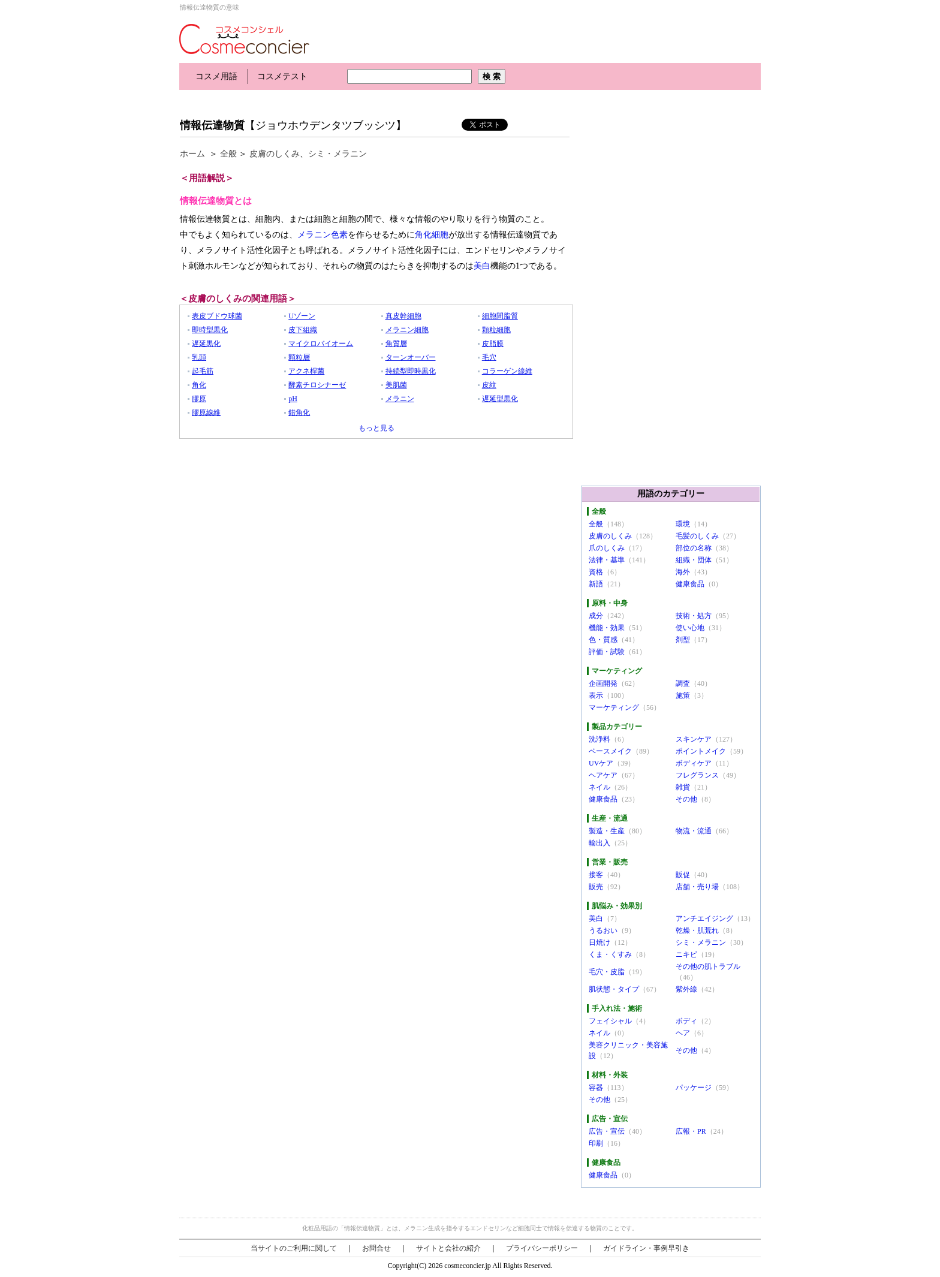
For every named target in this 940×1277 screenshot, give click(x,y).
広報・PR (691, 1131)
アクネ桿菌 (306, 371)
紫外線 (686, 989)
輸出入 (599, 843)
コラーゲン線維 (507, 371)
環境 (683, 524)
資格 (596, 572)
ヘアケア (603, 775)
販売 (596, 887)
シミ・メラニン (337, 153)
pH (292, 398)
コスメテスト (282, 76)
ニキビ (686, 954)
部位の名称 (694, 548)
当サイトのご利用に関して (294, 1248)
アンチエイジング (704, 918)
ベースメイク (610, 751)
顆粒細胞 (496, 330)
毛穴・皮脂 (607, 972)
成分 (596, 616)
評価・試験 (607, 651)
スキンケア (694, 739)
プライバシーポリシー (542, 1248)
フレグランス (697, 775)
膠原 (199, 398)
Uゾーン (301, 316)
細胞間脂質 (500, 316)
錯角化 (299, 412)
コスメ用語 (216, 76)
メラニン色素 (322, 234)
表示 (596, 695)
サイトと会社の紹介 (448, 1248)
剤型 (683, 640)
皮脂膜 (493, 343)
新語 (596, 584)
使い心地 (690, 628)
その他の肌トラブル (708, 966)
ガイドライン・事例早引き (646, 1248)
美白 (482, 265)
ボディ (686, 1021)
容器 (596, 1087)
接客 (596, 875)
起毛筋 (202, 371)
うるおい (603, 930)
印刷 (596, 1143)
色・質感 (603, 640)
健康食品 (690, 584)
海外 (683, 572)
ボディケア (694, 763)
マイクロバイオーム (320, 343)
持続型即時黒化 (410, 371)
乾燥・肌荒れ (697, 930)
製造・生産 (607, 831)
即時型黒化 (210, 330)
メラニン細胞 (407, 330)
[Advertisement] (397, 100)
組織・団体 (694, 560)
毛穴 (489, 357)
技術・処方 (694, 616)
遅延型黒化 (500, 398)
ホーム (192, 153)
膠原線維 (206, 412)
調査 (683, 683)
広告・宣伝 (607, 1131)
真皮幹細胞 (403, 316)
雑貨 (683, 787)
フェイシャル (610, 1021)
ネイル (599, 787)
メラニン (399, 398)
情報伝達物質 (212, 125)
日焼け (599, 942)
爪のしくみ (607, 548)
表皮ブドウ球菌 (217, 316)
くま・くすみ (610, 954)
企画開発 (603, 683)
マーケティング (614, 707)
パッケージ (694, 1087)
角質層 (396, 343)
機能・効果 (607, 628)
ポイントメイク (701, 751)
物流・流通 (694, 831)
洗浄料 (599, 739)
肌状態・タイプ (614, 989)
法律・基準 (607, 560)
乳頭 (199, 357)
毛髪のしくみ (697, 536)
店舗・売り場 (697, 887)
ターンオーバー (410, 357)
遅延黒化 (206, 343)
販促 (683, 875)
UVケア (601, 763)
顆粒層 (299, 357)
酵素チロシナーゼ (317, 385)
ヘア (683, 1033)
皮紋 (489, 385)
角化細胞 (431, 234)
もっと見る (376, 428)
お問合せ (376, 1248)
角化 (199, 385)
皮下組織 (302, 330)
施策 (683, 695)
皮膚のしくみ (274, 153)
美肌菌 (396, 385)
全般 (228, 153)
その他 (686, 799)
